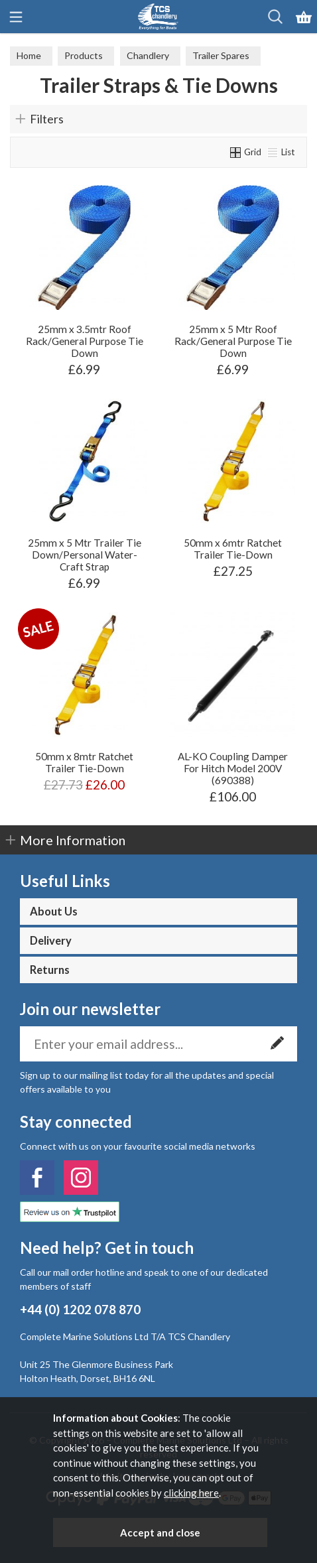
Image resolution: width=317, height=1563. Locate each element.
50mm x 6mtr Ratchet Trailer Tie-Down (233, 549)
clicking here (191, 1493)
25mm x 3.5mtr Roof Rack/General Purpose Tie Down (84, 341)
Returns (50, 970)
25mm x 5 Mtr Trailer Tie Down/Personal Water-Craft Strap (84, 555)
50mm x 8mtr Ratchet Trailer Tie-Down (84, 762)
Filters (47, 118)
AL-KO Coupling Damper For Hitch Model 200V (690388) (233, 768)
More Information (72, 840)
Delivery (51, 940)
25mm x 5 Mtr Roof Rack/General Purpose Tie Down (233, 341)
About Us (54, 911)
